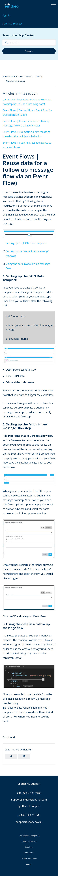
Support (29, 864)
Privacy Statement (29, 841)
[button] (53, 6)
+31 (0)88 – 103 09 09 (29, 793)
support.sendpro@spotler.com (29, 799)
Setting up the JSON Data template (26, 243)
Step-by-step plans (15, 80)
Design (38, 76)
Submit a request (12, 23)
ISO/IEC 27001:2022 (29, 859)
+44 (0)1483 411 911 (29, 815)
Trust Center (29, 853)
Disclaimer (29, 847)
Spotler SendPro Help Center (17, 76)
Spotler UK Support (29, 806)
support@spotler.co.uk (29, 822)
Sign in (6, 15)
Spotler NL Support (29, 784)
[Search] (29, 42)
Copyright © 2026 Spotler (29, 836)
